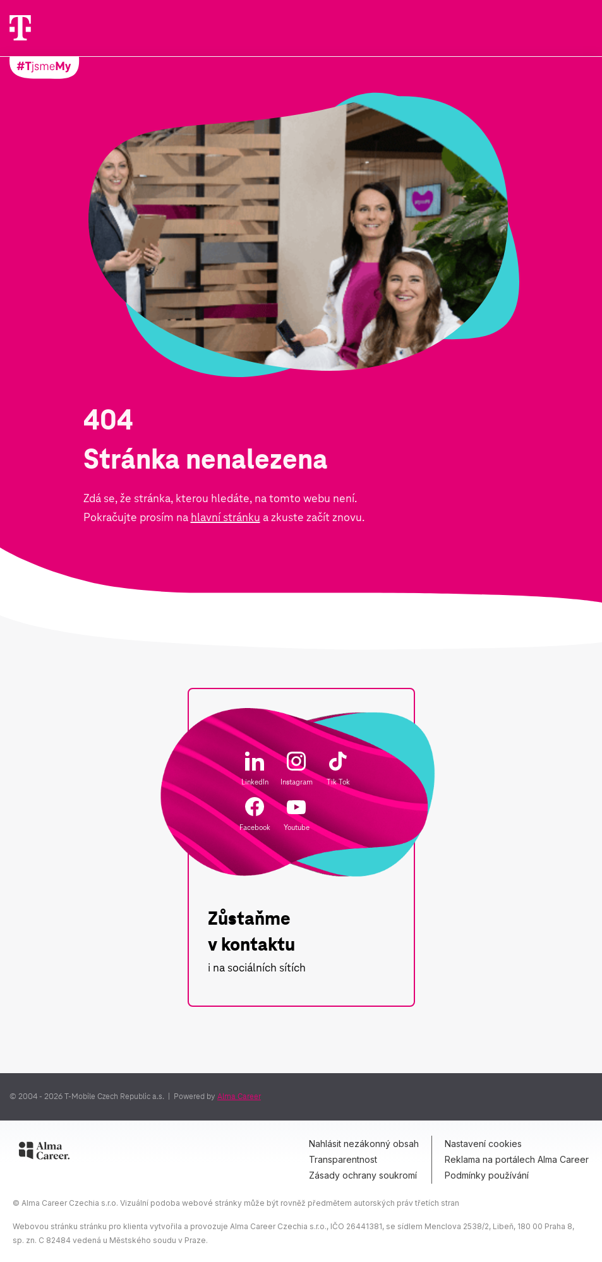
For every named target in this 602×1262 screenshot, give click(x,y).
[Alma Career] (44, 1153)
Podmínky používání (487, 1175)
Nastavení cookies (483, 1143)
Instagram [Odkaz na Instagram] (296, 769)
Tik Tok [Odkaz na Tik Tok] (338, 769)
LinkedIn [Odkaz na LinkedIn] (254, 769)
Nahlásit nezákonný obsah (364, 1143)
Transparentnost (343, 1159)
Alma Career (239, 1096)
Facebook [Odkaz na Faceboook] (254, 814)
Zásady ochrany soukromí (363, 1175)
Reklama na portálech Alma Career (517, 1159)
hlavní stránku (225, 517)
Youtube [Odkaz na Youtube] (297, 815)
